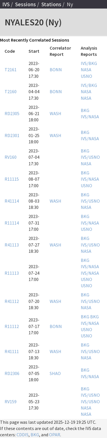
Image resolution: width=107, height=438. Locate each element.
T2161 (11, 69)
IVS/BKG (89, 63)
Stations (51, 4)
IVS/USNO (90, 157)
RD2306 (12, 373)
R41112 (12, 301)
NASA (86, 69)
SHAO (55, 373)
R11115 (12, 179)
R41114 (12, 201)
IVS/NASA (90, 116)
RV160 (11, 157)
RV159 (11, 401)
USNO (86, 76)
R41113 (12, 245)
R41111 (12, 351)
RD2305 (12, 113)
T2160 (11, 91)
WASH (55, 113)
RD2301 (12, 135)
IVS (6, 4)
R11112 (12, 326)
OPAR (54, 434)
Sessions (25, 4)
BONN (56, 69)
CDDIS (23, 434)
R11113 (12, 273)
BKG (85, 110)
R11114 (12, 223)
